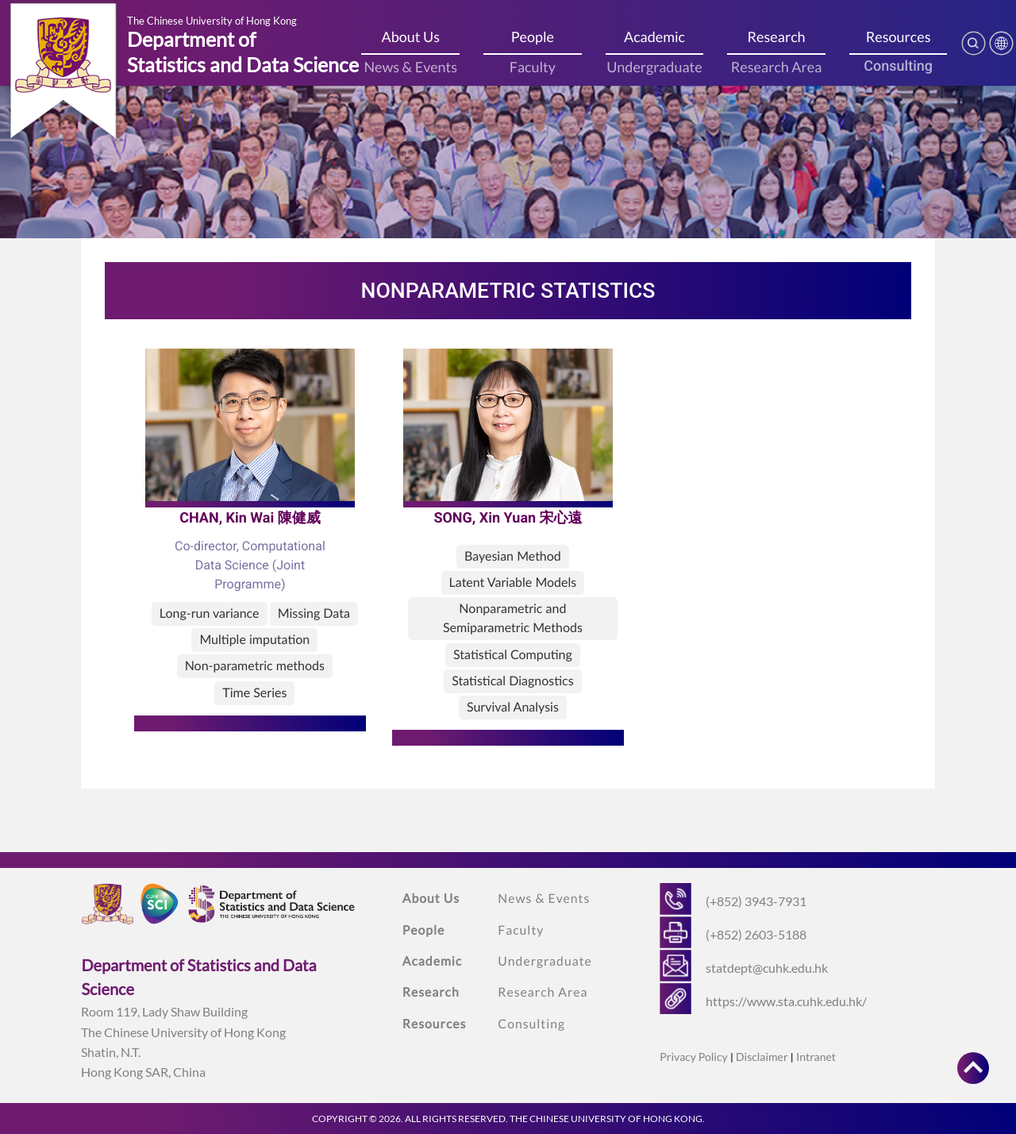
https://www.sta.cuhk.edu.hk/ (786, 1001)
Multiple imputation (254, 639)
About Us (411, 36)
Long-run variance (210, 613)
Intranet (816, 1056)
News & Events (410, 66)
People (532, 36)
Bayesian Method (512, 556)
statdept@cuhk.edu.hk (767, 967)
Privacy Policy (693, 1056)
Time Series (254, 692)
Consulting (898, 66)
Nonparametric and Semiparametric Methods (513, 618)
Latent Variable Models (513, 582)
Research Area (776, 66)
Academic (654, 36)
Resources (898, 36)
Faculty (533, 66)
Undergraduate (654, 66)
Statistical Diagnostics (512, 680)
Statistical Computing (512, 654)
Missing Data (314, 613)
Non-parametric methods (255, 665)
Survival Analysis (513, 707)
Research (777, 36)
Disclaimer (761, 1056)
